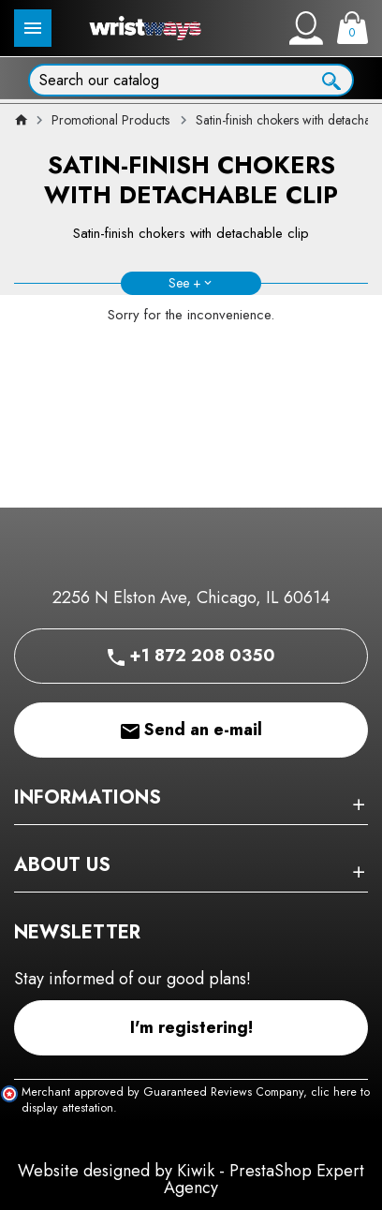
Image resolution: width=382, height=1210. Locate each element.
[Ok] (331, 79)
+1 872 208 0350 (191, 655)
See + (185, 282)
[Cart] (352, 27)
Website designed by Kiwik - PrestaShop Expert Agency (191, 1179)
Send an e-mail (191, 729)
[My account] (306, 28)
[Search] (191, 80)
